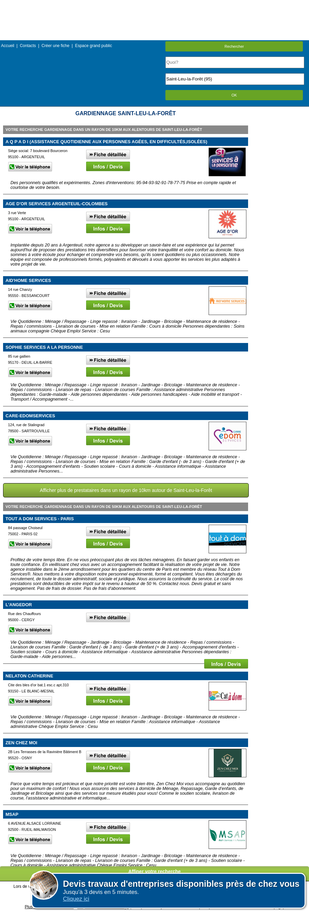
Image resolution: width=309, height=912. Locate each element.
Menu (154, 5)
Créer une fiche (55, 45)
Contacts (28, 45)
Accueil (7, 45)
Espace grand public (93, 45)
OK (234, 95)
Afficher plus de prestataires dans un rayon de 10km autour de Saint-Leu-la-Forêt (126, 490)
